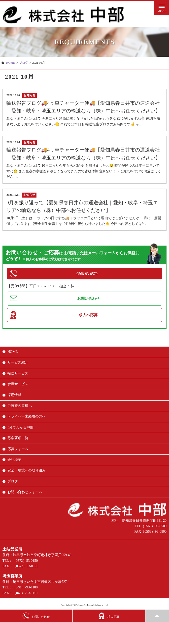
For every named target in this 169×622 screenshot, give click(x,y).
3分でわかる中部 (20, 427)
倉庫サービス (17, 384)
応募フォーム (17, 449)
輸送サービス (17, 373)
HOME (10, 62)
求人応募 (108, 616)
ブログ (23, 62)
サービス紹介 (17, 362)
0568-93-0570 (87, 274)
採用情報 (14, 395)
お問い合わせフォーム (24, 492)
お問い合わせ (88, 299)
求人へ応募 (88, 315)
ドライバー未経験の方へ (26, 416)
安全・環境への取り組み (26, 470)
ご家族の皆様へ (19, 406)
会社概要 (14, 460)
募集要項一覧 (17, 438)
